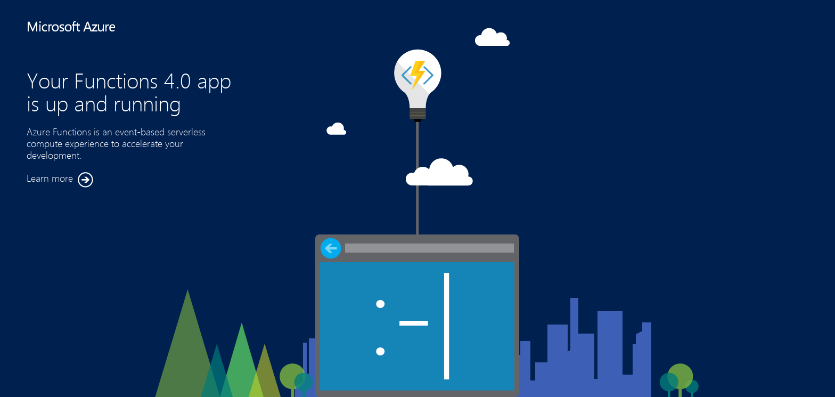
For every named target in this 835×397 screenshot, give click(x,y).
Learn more (60, 180)
